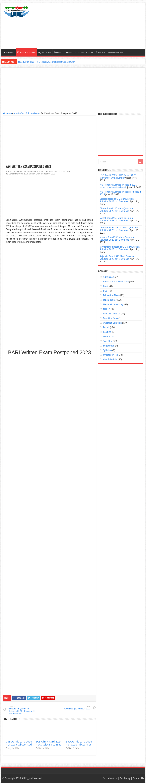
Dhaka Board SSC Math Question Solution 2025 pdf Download (116, 209)
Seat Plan (100, 52)
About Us (112, 778)
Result (57, 52)
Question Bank (110, 318)
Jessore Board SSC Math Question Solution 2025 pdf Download (117, 238)
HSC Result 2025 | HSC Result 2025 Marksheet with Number (46, 62)
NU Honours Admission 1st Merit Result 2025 (120, 193)
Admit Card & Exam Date (26, 113)
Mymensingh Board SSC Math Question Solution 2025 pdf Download (120, 248)
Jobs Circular (44, 52)
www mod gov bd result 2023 (75, 708)
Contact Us (138, 778)
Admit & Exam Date (26, 52)
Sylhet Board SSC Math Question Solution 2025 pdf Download (116, 219)
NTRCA (106, 309)
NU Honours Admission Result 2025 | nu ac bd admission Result (119, 186)
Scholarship (109, 336)
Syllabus (107, 350)
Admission (9, 52)
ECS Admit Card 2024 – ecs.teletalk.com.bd (48, 743)
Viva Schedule (110, 359)
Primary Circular (111, 313)
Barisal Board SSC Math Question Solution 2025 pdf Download (117, 200)
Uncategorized (110, 355)
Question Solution (84, 52)
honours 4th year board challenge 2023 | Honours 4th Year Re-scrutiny (23, 710)
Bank (105, 286)
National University (113, 304)
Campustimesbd (15, 171)
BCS (105, 290)
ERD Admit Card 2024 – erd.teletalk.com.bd (79, 743)
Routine (68, 52)
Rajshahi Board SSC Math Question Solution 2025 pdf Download (117, 257)
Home (7, 113)
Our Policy (125, 778)
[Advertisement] (91, 26)
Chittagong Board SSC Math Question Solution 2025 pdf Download (119, 229)
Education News (116, 52)
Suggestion (108, 345)
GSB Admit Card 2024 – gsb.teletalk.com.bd (19, 743)
